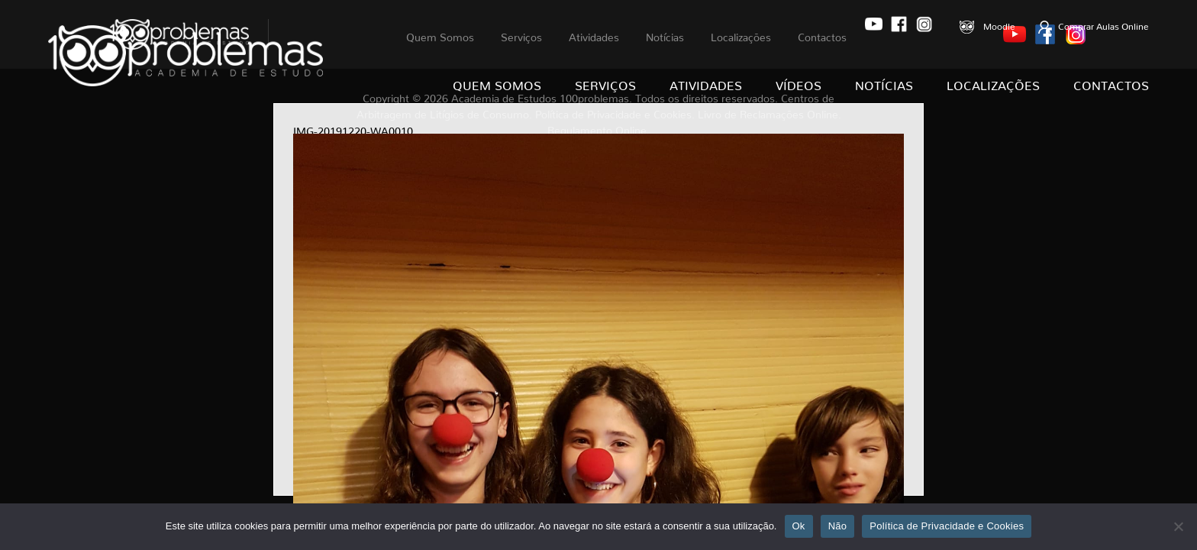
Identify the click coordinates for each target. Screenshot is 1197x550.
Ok (798, 526)
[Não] (1178, 526)
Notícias (884, 82)
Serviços (605, 82)
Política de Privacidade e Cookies (947, 526)
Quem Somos (497, 82)
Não (837, 526)
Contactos (1111, 82)
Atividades (705, 82)
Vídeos (798, 82)
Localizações (993, 82)
